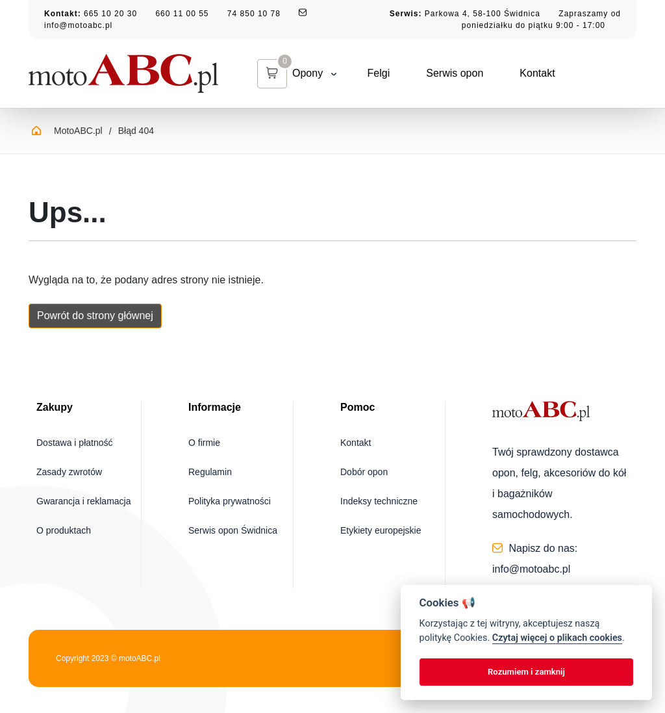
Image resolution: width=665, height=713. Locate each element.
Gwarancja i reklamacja (83, 501)
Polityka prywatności (229, 501)
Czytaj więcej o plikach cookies (557, 637)
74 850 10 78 (254, 13)
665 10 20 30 (110, 13)
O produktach (63, 530)
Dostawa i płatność (74, 442)
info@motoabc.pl (78, 25)
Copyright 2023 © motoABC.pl (108, 658)
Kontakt (507, 73)
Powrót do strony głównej (95, 315)
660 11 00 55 (181, 13)
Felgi (349, 73)
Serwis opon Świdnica (232, 530)
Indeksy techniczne (379, 501)
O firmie (204, 442)
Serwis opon (424, 73)
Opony (284, 73)
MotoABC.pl (78, 130)
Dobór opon (364, 472)
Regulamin (210, 472)
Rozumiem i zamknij (526, 672)
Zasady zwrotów (69, 472)
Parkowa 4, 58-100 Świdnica (482, 13)
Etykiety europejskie (380, 530)
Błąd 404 (136, 130)
